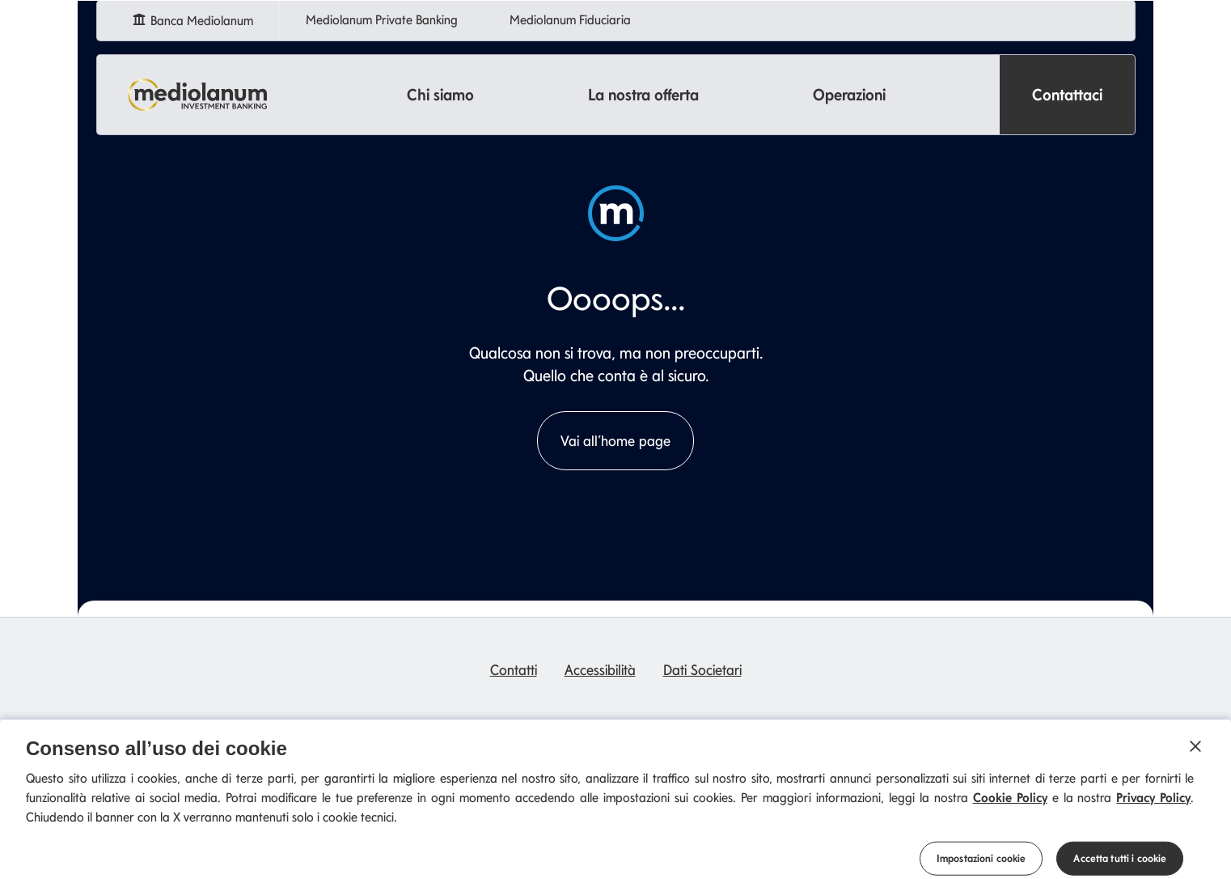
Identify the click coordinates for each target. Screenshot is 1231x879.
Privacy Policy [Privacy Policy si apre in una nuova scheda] (1153, 806)
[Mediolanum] (197, 95)
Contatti (513, 669)
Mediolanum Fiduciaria (573, 20)
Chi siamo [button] (440, 94)
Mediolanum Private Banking (384, 20)
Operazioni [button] (849, 94)
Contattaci (1067, 94)
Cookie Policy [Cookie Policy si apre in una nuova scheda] (1010, 806)
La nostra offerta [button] (643, 94)
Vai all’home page (615, 440)
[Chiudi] (1195, 755)
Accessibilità (600, 669)
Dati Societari (702, 669)
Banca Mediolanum (195, 18)
